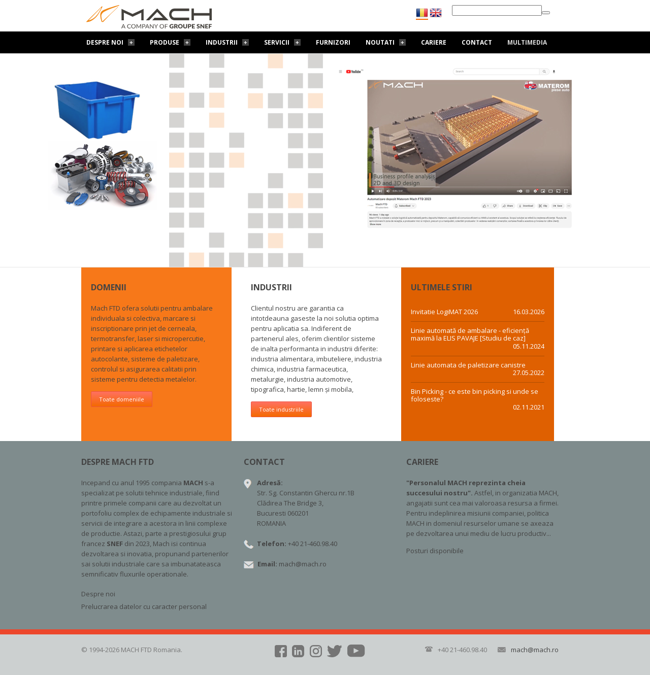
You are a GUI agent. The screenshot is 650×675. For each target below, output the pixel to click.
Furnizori (333, 42)
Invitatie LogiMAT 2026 (444, 312)
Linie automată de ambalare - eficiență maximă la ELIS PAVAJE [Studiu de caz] (470, 335)
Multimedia (527, 42)
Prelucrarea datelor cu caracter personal (144, 606)
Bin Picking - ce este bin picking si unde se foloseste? (474, 395)
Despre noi (104, 42)
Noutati (380, 42)
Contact (477, 42)
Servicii (276, 42)
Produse (164, 42)
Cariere (433, 42)
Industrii (222, 42)
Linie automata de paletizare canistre (468, 365)
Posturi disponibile (435, 550)
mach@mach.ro (303, 563)
